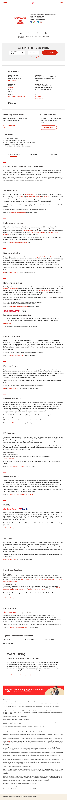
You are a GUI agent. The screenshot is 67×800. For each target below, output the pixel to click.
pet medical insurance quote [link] (18, 627)
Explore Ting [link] (7, 323)
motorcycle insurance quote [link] (18, 242)
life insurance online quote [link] (17, 466)
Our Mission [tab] (33, 154)
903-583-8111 (38, 96)
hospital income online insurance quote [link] (21, 494)
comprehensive (31, 196)
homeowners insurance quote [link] (19, 306)
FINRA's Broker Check (27, 579)
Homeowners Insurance (10, 288)
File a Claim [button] (11, 125)
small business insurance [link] (17, 423)
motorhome (30, 257)
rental (39, 196)
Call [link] (4, 272)
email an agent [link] (12, 272)
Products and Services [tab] (13, 154)
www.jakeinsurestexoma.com (17, 96)
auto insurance (29, 194)
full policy (9, 741)
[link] (29, 35)
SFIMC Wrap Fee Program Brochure (35, 589)
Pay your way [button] (48, 127)
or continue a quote (33, 57)
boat (45, 257)
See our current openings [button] (18, 675)
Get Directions (12, 80)
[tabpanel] (33, 87)
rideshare (46, 196)
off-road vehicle (53, 257)
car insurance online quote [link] (18, 212)
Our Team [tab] (54, 154)
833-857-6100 (39, 98)
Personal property (44, 290)
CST (45, 84)
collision (21, 196)
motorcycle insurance (38, 232)
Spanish (10, 87)
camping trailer (39, 257)
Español (5, 2)
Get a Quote (49, 52)
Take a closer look (8, 458)
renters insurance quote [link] (17, 355)
